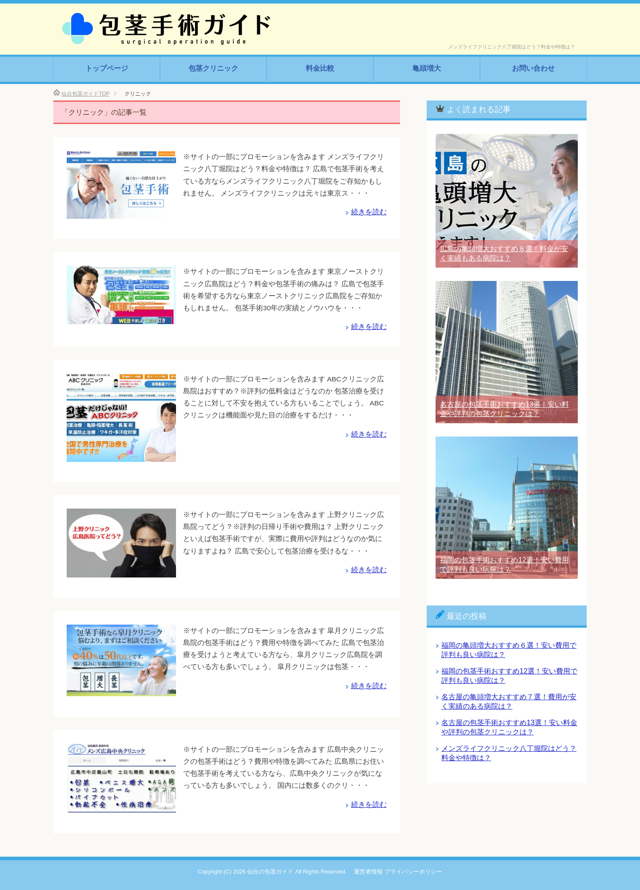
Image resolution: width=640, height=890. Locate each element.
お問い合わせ (533, 68)
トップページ (106, 68)
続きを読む (369, 212)
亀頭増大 (426, 68)
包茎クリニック (213, 68)
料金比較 (320, 68)
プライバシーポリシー (413, 871)
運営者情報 (368, 871)
